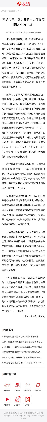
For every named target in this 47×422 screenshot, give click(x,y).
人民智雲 (17, 400)
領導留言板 (37, 386)
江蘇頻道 (11, 11)
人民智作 (27, 400)
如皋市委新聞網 (35, 32)
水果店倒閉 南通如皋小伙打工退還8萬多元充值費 (23, 363)
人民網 (3, 11)
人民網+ (17, 386)
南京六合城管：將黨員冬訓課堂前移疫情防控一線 (24, 357)
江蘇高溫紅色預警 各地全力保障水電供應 (20, 336)
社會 (20, 11)
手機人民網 (27, 386)
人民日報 (7, 386)
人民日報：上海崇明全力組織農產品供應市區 (22, 347)
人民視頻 (7, 400)
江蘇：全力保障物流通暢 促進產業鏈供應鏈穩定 (23, 342)
